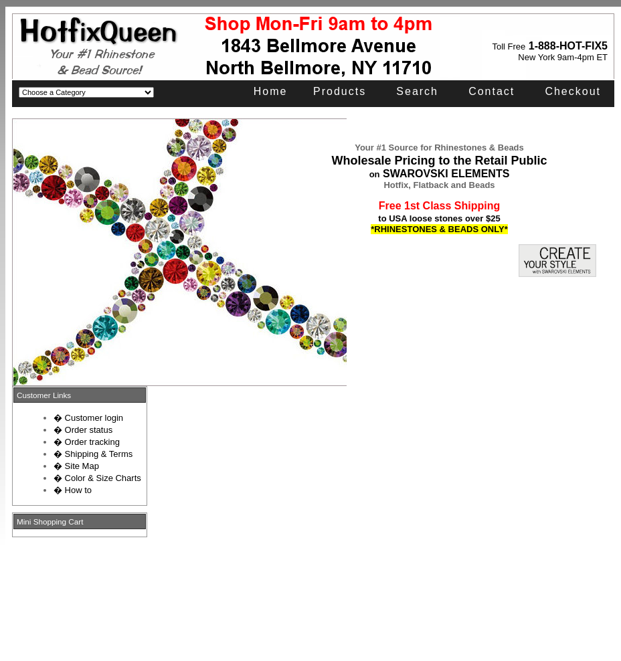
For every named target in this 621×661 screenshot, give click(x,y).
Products (339, 91)
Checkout (573, 91)
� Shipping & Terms (93, 454)
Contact (491, 91)
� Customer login (88, 418)
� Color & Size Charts (97, 478)
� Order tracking (87, 442)
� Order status (83, 430)
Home (271, 91)
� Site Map (76, 466)
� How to (73, 490)
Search (417, 91)
